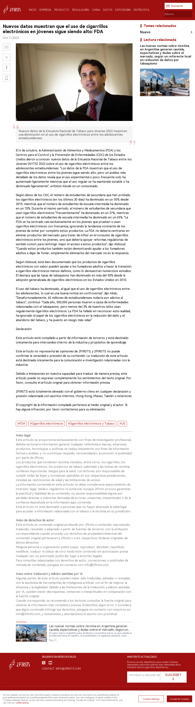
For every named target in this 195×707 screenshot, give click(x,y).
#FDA (21, 423)
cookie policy (22, 702)
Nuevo (145, 32)
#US (122, 423)
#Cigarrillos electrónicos (46, 423)
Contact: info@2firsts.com (61, 668)
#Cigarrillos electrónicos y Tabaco (91, 423)
